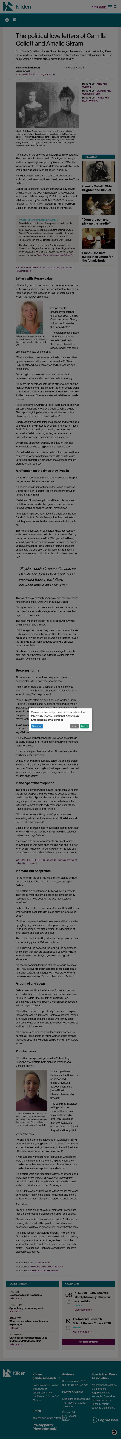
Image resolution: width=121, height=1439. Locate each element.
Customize (37, 726)
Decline (74, 726)
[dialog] (60, 719)
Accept (84, 726)
